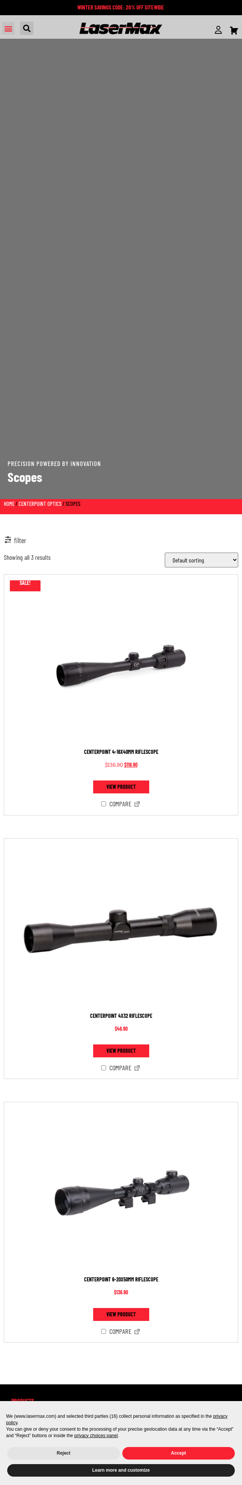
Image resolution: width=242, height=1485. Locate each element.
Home (9, 503)
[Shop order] (201, 560)
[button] (8, 28)
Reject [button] (63, 1453)
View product (121, 787)
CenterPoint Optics (40, 503)
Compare (116, 804)
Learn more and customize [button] (121, 1470)
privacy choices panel (96, 1435)
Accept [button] (178, 1453)
